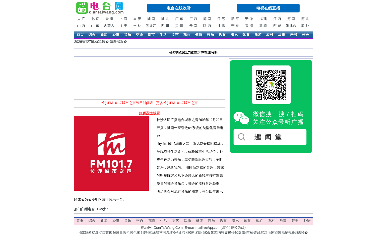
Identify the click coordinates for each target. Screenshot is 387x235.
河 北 (305, 19)
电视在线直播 (268, 8)
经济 (115, 35)
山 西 (81, 26)
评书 (293, 35)
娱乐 (210, 35)
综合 (91, 35)
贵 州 (179, 26)
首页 (80, 35)
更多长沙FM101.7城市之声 (177, 103)
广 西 (193, 19)
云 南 (193, 26)
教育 (222, 35)
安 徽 (249, 19)
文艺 (175, 35)
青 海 (249, 26)
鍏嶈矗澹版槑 (149, 113)
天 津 (109, 19)
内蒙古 (109, 26)
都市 (151, 35)
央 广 (81, 19)
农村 (269, 35)
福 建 (263, 19)
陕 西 (207, 26)
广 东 (179, 19)
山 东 (95, 26)
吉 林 (137, 26)
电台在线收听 (179, 8)
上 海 (123, 19)
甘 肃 (221, 26)
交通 (139, 35)
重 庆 (137, 19)
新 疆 (263, 26)
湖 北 (165, 19)
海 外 (305, 26)
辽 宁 (123, 26)
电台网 (146, 228)
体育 (246, 35)
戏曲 (186, 35)
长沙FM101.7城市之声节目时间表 (127, 103)
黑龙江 (151, 26)
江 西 (277, 19)
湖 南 (151, 19)
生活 (163, 35)
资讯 (234, 35)
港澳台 (291, 26)
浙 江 (235, 19)
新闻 (103, 35)
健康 (198, 35)
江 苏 (221, 19)
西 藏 (277, 26)
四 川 (165, 26)
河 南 (291, 19)
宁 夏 (235, 26)
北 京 (95, 19)
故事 (281, 35)
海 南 (207, 19)
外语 (305, 35)
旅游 (258, 35)
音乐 (127, 35)
